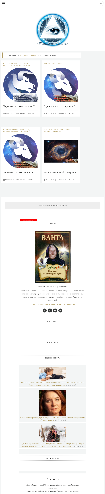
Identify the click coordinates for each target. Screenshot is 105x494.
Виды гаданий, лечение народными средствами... (17, 131)
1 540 (72, 113)
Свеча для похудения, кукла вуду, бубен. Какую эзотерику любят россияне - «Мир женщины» (52, 418)
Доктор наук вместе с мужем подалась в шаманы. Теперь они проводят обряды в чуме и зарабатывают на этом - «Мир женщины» (52, 444)
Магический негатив (53, 63)
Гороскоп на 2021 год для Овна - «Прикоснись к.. (61, 106)
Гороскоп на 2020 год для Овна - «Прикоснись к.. (20, 172)
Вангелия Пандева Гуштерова (52, 286)
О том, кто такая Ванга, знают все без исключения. (52, 304)
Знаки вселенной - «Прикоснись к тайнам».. (61, 172)
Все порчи (24, 63)
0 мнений (22, 113)
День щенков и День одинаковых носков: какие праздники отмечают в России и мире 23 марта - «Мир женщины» (52, 383)
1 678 (72, 180)
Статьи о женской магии (15, 130)
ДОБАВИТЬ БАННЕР (28, 220)
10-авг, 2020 (9, 113)
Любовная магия (11, 63)
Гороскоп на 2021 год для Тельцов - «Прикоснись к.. (20, 106)
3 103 (32, 113)
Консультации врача (11, 65)
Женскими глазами (28, 55)
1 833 (32, 180)
